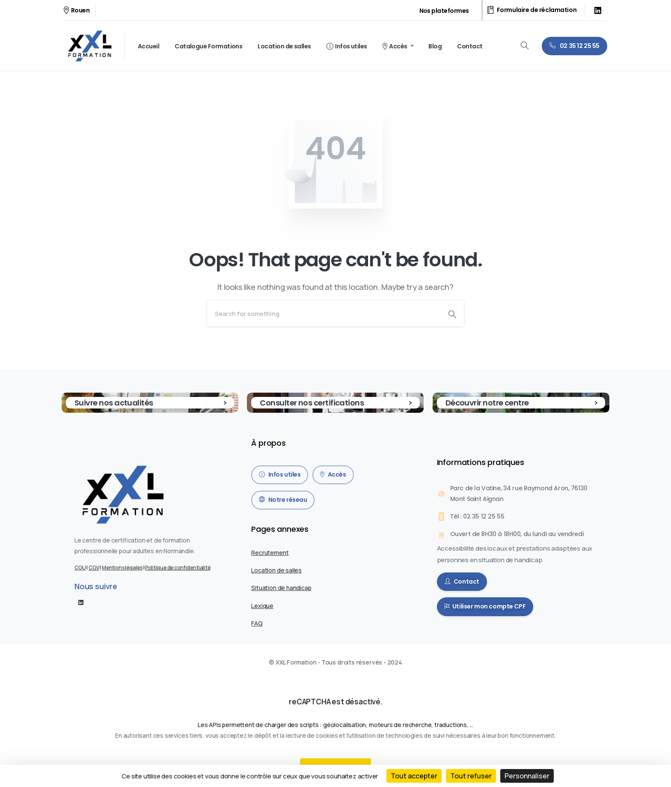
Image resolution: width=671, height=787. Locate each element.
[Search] (324, 313)
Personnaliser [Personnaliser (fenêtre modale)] (527, 776)
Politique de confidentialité (177, 567)
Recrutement (269, 553)
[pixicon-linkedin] (80, 602)
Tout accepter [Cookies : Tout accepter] (414, 776)
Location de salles (276, 570)
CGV (94, 567)
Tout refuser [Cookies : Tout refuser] (471, 776)
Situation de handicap (281, 588)
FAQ (256, 623)
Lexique (262, 606)
